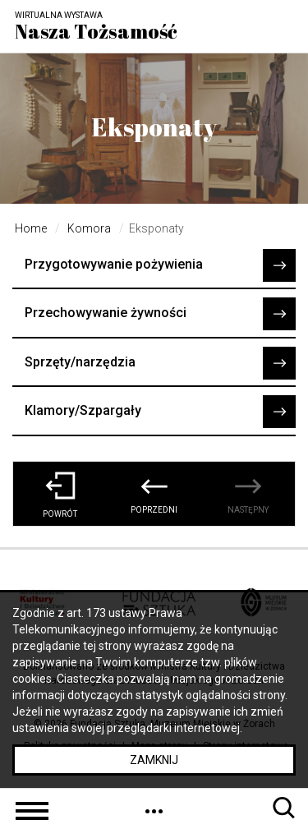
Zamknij (154, 760)
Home (31, 228)
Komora (89, 228)
